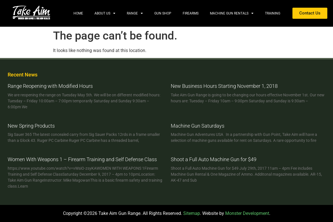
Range (135, 13)
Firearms (191, 13)
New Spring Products (31, 126)
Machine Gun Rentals (232, 13)
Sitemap (191, 213)
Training (272, 13)
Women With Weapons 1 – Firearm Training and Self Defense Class (82, 159)
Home (78, 13)
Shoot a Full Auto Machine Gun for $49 (213, 159)
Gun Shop (162, 13)
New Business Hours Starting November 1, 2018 (224, 86)
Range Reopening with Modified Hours (50, 86)
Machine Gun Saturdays (197, 126)
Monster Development (247, 213)
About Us (104, 13)
